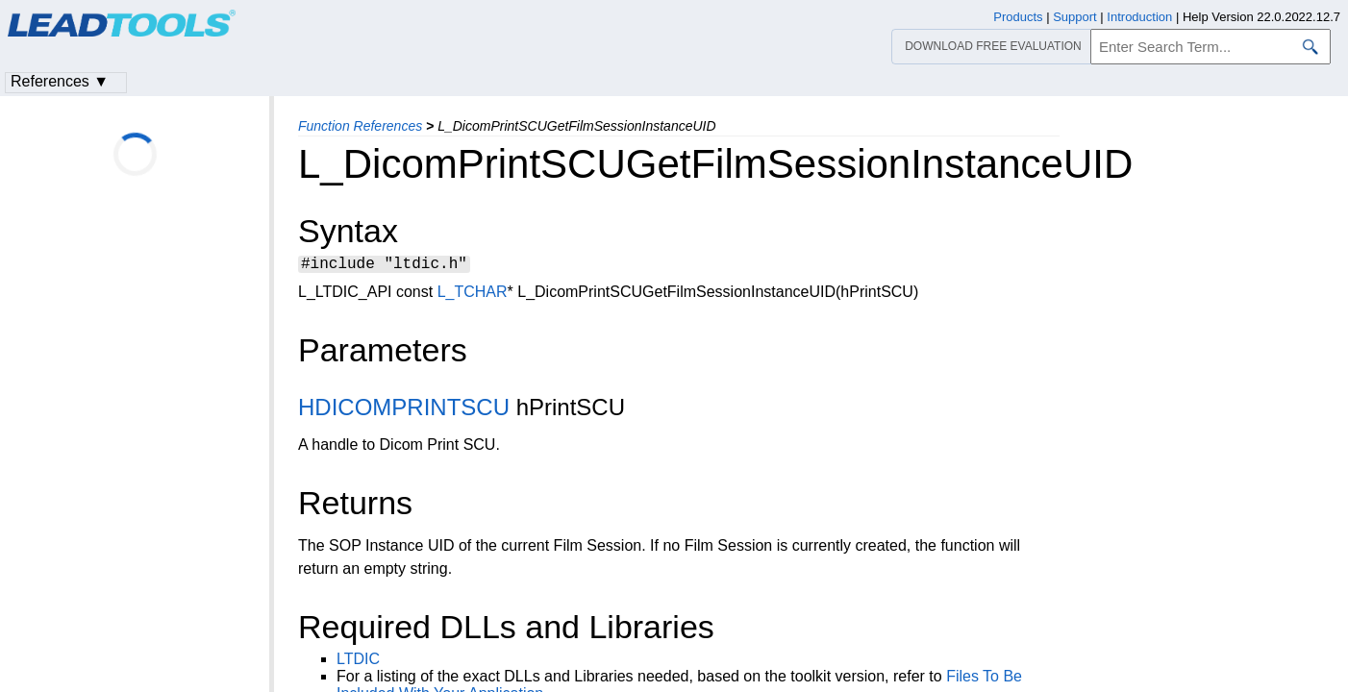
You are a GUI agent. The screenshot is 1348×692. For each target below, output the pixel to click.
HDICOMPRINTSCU (404, 410)
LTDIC (358, 662)
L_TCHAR (472, 294)
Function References (360, 126)
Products (1017, 17)
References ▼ (60, 81)
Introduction (1139, 17)
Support (1075, 17)
